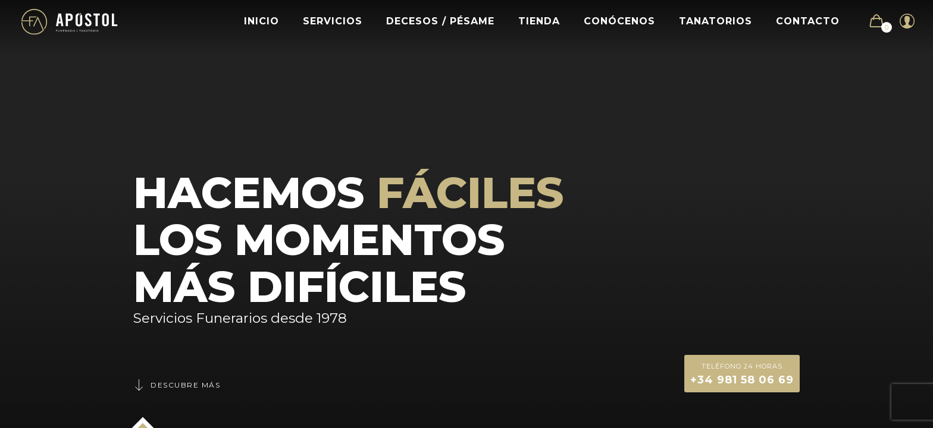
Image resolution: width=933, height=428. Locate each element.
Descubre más (176, 385)
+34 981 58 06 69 (742, 373)
